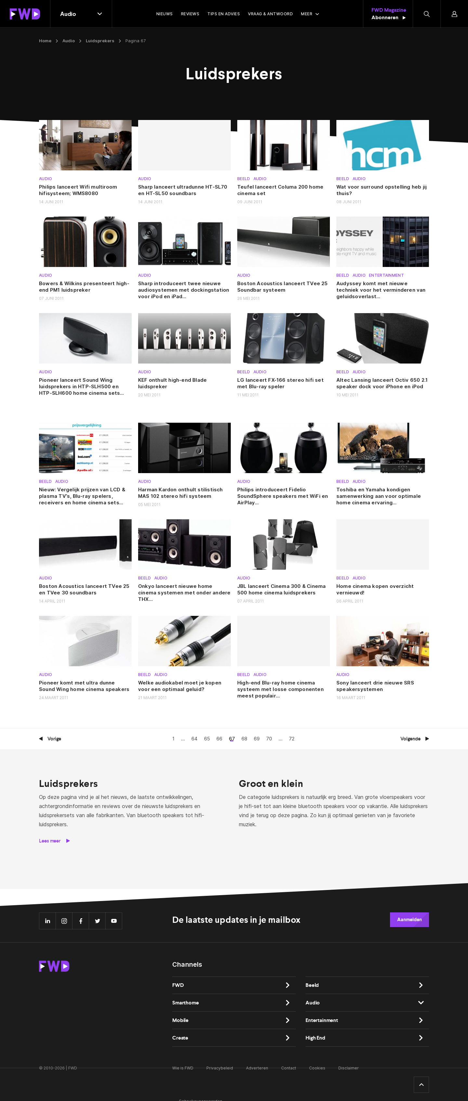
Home (45, 40)
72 (291, 739)
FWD (178, 985)
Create (180, 1037)
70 (269, 739)
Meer (306, 13)
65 (207, 739)
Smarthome (185, 1002)
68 (244, 739)
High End (315, 1037)
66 (219, 739)
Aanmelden (409, 919)
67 (232, 739)
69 (257, 739)
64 (194, 739)
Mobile (180, 1020)
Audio (68, 40)
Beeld (243, 178)
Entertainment (386, 275)
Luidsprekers (100, 40)
